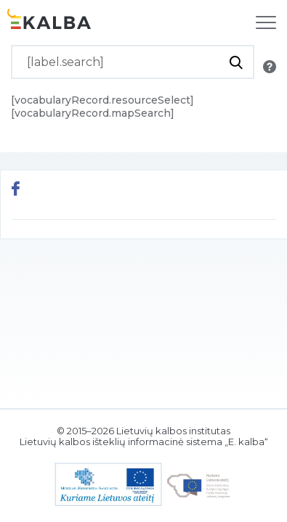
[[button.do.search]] (236, 62)
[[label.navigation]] (266, 22)
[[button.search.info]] (269, 66)
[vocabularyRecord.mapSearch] (92, 113)
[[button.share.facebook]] (16, 190)
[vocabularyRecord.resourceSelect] (102, 100)
